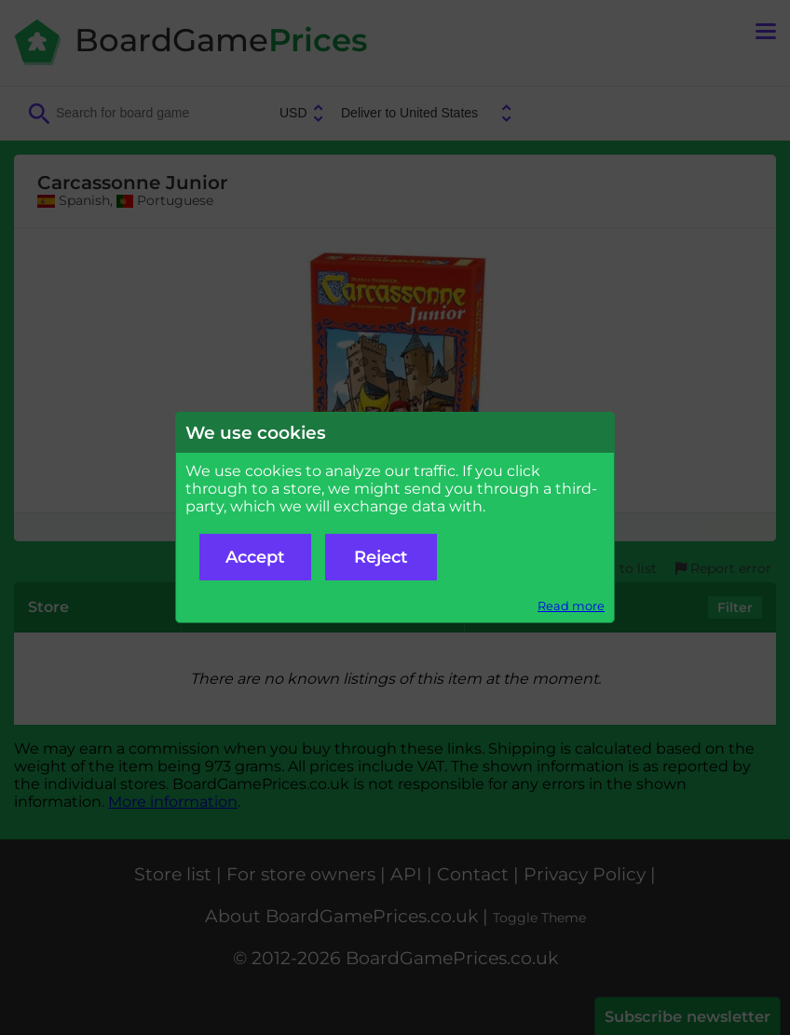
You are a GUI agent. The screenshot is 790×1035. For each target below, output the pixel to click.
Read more (571, 606)
